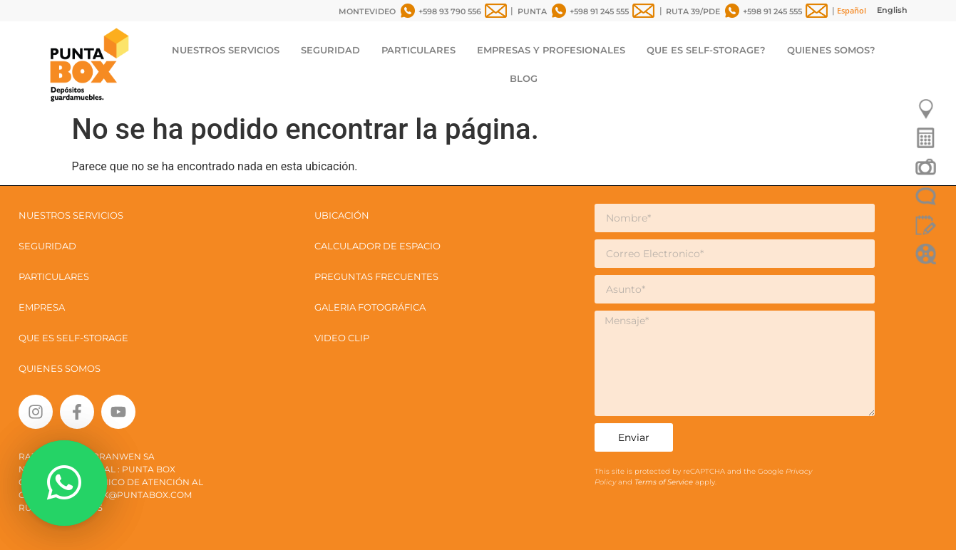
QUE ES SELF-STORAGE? (706, 50)
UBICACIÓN (341, 215)
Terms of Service (664, 482)
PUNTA (532, 11)
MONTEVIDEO (367, 11)
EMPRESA (42, 307)
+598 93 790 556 (449, 11)
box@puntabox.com (140, 494)
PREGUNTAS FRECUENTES (376, 276)
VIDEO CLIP (341, 337)
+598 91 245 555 (599, 11)
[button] (64, 483)
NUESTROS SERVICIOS (225, 50)
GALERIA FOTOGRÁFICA (370, 307)
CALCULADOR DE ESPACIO (377, 245)
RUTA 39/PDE (693, 11)
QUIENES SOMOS (60, 368)
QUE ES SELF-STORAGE (73, 337)
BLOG (524, 78)
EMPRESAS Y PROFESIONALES (551, 50)
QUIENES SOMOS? (831, 50)
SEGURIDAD (330, 50)
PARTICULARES (418, 50)
